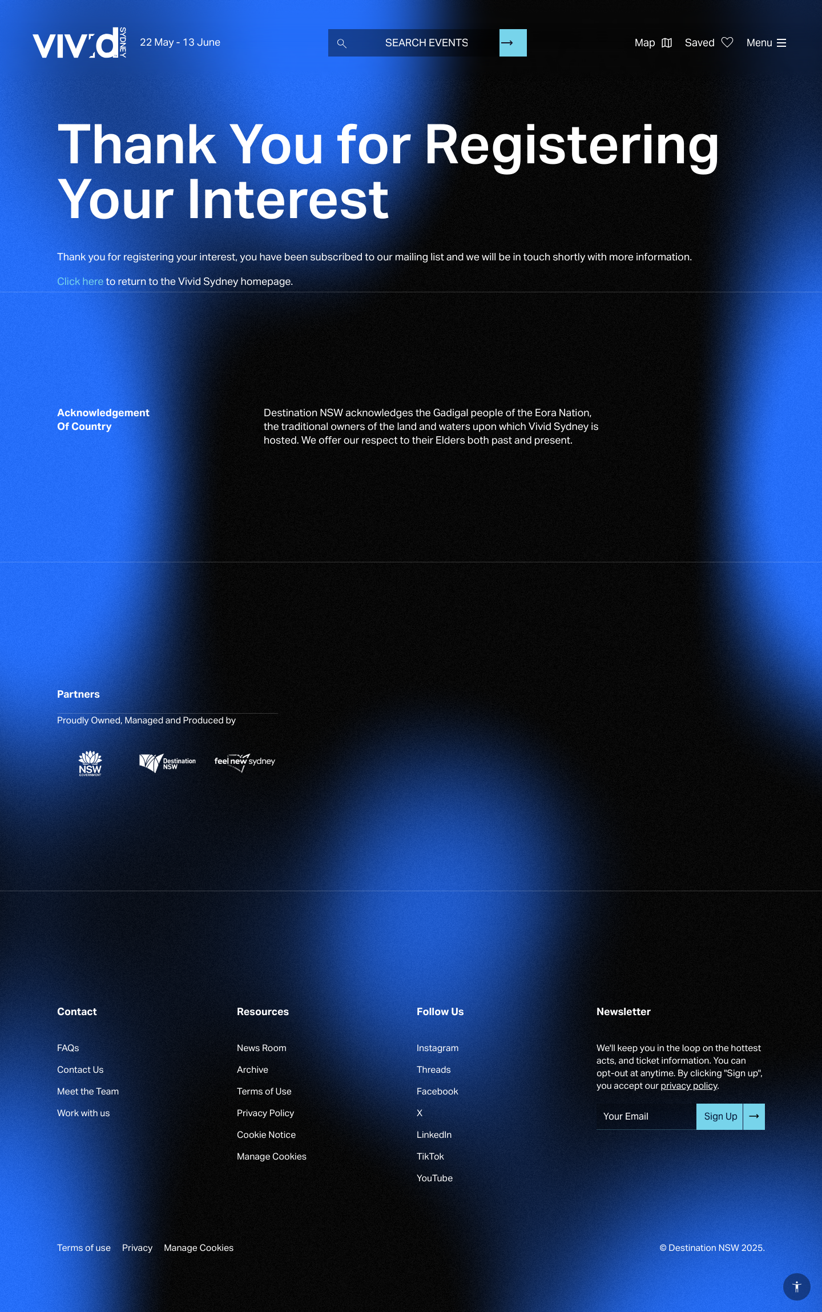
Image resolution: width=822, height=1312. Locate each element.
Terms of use (84, 1248)
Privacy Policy (265, 1113)
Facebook (437, 1091)
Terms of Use (264, 1091)
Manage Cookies (272, 1156)
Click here (80, 281)
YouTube (435, 1178)
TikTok (430, 1156)
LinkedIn (434, 1135)
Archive (252, 1070)
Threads (434, 1070)
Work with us (83, 1113)
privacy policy (689, 1086)
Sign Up (721, 1116)
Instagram (437, 1048)
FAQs (68, 1048)
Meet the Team (88, 1091)
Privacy (137, 1248)
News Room (262, 1048)
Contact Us (80, 1070)
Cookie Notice (266, 1135)
